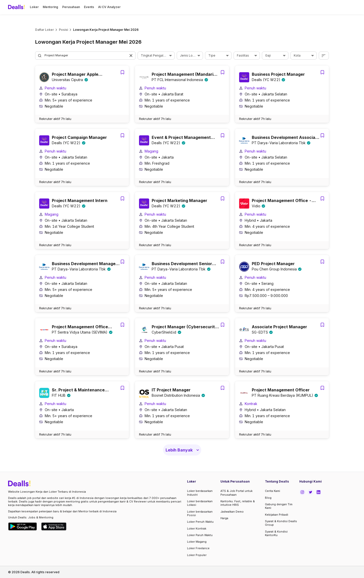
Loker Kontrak (196, 528)
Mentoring (50, 7)
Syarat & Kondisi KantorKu (276, 533)
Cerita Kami (272, 491)
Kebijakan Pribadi (276, 514)
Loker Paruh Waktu (200, 535)
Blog (268, 497)
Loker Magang (197, 541)
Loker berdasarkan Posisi (200, 513)
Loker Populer (197, 555)
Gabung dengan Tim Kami (278, 506)
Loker (34, 7)
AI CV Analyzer (109, 7)
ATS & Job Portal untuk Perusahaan (236, 492)
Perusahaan (71, 7)
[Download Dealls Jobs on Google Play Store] (22, 526)
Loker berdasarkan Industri (200, 492)
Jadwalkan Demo (232, 511)
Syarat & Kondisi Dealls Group (281, 522)
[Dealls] (17, 7)
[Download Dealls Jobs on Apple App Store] (53, 526)
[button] (131, 55)
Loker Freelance (198, 548)
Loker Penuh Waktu (200, 521)
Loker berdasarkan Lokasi (200, 503)
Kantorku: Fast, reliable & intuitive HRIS (237, 503)
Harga (224, 518)
